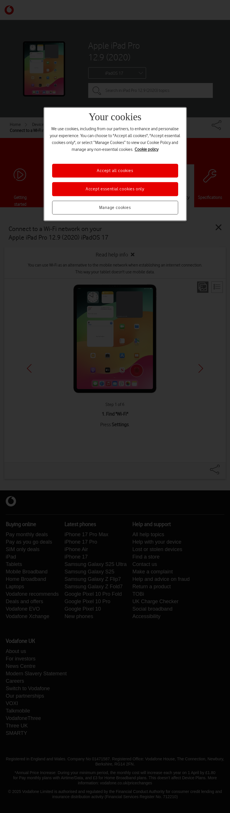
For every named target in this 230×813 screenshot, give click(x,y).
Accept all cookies (115, 170)
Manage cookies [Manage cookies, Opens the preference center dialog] (115, 207)
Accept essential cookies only (115, 189)
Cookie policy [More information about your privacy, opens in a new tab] (146, 149)
